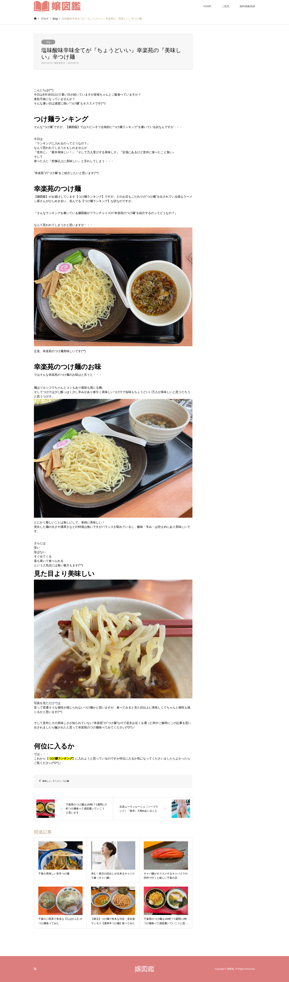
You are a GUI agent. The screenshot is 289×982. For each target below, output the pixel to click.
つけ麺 (65, 781)
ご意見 (225, 6)
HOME (207, 6)
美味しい (46, 781)
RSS (35, 968)
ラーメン (56, 781)
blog (48, 42)
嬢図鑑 (144, 969)
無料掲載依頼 (247, 6)
